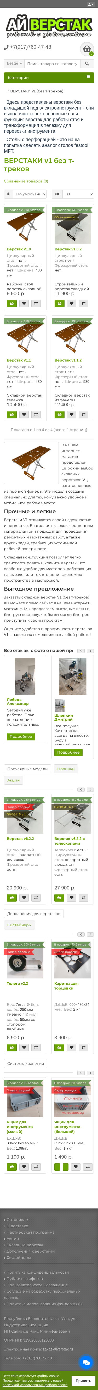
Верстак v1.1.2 (68, 360)
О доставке (16, 1226)
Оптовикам (16, 1220)
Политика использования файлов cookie (43, 1304)
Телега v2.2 (17, 983)
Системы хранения (25, 1063)
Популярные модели (27, 769)
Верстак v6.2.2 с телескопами (69, 841)
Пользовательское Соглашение (36, 1285)
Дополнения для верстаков (33, 914)
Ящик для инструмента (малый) (20, 1127)
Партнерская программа (29, 1232)
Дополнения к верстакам (29, 1251)
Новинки (66, 769)
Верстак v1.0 (19, 249)
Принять (83, 1381)
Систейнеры (19, 925)
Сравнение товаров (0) (26, 181)
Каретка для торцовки (66, 985)
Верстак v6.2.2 (20, 839)
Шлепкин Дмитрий (63, 717)
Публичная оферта (23, 1279)
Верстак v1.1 (19, 360)
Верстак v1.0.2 (68, 249)
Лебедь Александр (18, 702)
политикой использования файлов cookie (35, 1385)
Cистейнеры (17, 1257)
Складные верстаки (24, 1245)
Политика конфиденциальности (36, 1272)
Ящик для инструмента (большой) (67, 1127)
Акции (13, 780)
